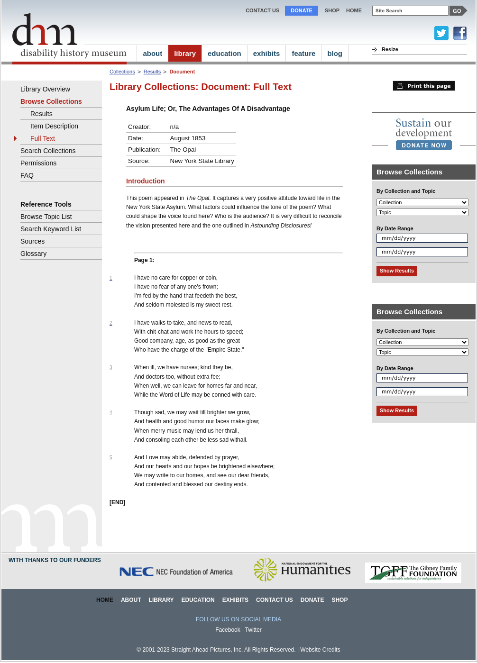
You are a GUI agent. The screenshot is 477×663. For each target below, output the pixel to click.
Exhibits (235, 600)
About (131, 600)
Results (152, 71)
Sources (32, 241)
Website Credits (320, 649)
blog (334, 53)
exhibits (266, 53)
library (185, 53)
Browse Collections (51, 101)
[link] (424, 134)
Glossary (33, 253)
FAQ (27, 175)
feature (303, 53)
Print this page (424, 86)
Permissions (38, 163)
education (224, 53)
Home (104, 600)
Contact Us (262, 10)
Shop (332, 10)
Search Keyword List (50, 229)
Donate (301, 10)
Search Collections (48, 150)
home (354, 10)
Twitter (253, 630)
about (152, 53)
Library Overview (45, 89)
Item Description (54, 126)
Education (197, 600)
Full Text (42, 138)
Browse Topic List (46, 216)
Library (161, 600)
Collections (122, 71)
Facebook (227, 630)
